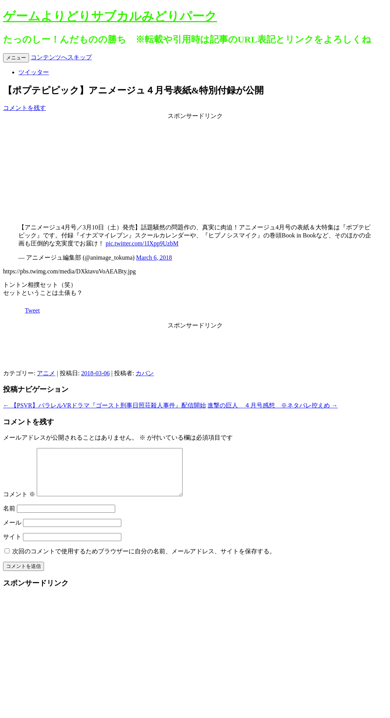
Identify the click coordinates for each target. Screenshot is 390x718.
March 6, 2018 (154, 257)
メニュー (16, 58)
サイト (12, 546)
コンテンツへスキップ (61, 57)
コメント (19, 503)
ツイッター (33, 72)
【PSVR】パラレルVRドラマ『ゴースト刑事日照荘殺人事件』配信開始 (104, 405)
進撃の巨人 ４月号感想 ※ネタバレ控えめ (272, 405)
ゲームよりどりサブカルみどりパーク (110, 16)
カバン (144, 373)
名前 (9, 517)
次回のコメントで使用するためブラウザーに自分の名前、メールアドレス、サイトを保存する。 (144, 560)
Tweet (32, 310)
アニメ (46, 373)
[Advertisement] (195, 168)
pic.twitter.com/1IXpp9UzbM (142, 243)
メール (12, 531)
